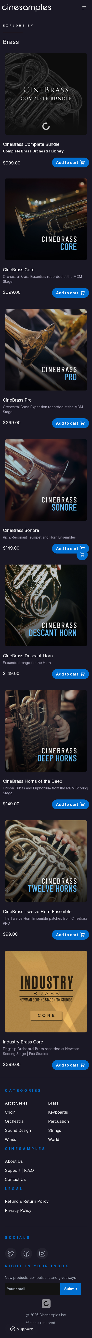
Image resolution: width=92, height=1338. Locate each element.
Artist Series (16, 1103)
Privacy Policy (18, 1210)
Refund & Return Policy (27, 1201)
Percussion (58, 1121)
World (53, 1139)
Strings (54, 1130)
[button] (70, 162)
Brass (53, 1103)
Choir (10, 1112)
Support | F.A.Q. (20, 1170)
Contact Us (15, 1179)
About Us (14, 1161)
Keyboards (58, 1112)
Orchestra (14, 1121)
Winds (10, 1139)
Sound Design (18, 1130)
